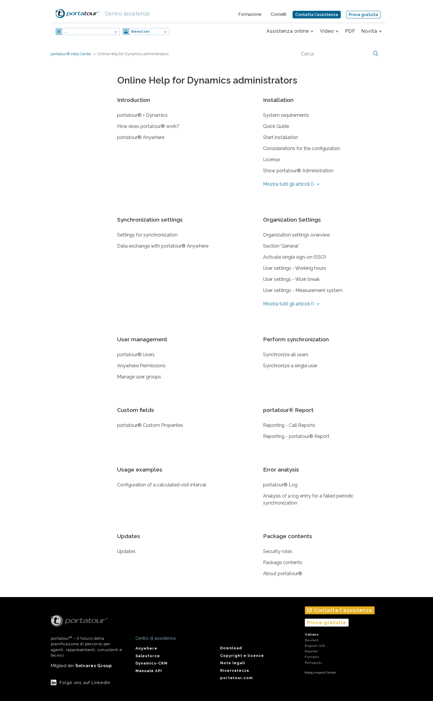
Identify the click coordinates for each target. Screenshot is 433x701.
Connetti (278, 14)
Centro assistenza (125, 14)
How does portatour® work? (148, 126)
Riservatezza (234, 670)
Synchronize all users (285, 354)
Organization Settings (292, 219)
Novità (369, 31)
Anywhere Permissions (141, 365)
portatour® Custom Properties (150, 425)
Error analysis (281, 469)
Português (313, 662)
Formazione (250, 14)
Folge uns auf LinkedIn (85, 682)
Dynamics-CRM (151, 663)
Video (327, 31)
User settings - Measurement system (302, 290)
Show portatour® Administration (298, 170)
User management (142, 339)
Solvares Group (93, 665)
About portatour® (282, 573)
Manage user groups (139, 377)
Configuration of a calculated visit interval (161, 485)
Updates (128, 536)
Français (312, 656)
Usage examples (139, 469)
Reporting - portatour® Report (296, 436)
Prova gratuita (363, 14)
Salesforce (147, 656)
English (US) (315, 645)
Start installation (280, 137)
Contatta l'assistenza (316, 14)
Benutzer (140, 31)
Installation (278, 100)
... (66, 31)
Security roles (277, 551)
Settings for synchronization (147, 235)
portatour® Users (136, 354)
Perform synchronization (296, 339)
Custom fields (135, 410)
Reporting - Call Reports (289, 425)
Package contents (287, 536)
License (271, 159)
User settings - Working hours (294, 268)
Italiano (312, 634)
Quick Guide (276, 126)
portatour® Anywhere (140, 137)
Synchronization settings (150, 219)
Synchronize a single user (290, 365)
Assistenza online (288, 31)
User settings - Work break (291, 279)
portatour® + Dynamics (142, 115)
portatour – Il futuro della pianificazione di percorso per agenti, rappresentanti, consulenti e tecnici (86, 636)
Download (231, 648)
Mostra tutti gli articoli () (289, 184)
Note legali (232, 663)
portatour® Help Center (71, 54)
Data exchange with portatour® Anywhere (162, 246)
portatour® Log (280, 485)
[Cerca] (339, 54)
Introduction (133, 100)
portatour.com (236, 678)
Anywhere (146, 648)
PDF (350, 31)
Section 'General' (281, 246)
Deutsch (312, 640)
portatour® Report (288, 410)
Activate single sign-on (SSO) (294, 257)
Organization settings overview (296, 235)
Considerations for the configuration (301, 148)
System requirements (286, 115)
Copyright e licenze (242, 655)
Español (311, 651)
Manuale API (148, 671)
